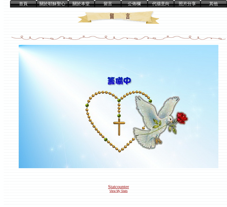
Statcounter (118, 186)
